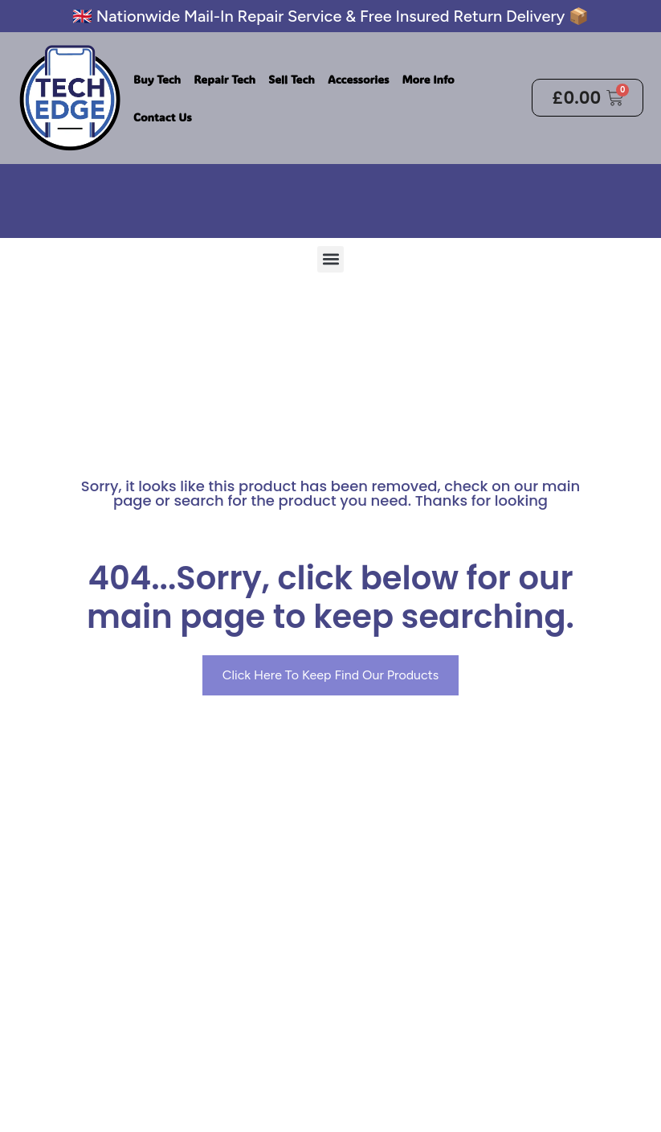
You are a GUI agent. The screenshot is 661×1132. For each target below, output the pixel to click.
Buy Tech (157, 79)
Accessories (358, 79)
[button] (330, 258)
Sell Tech (291, 79)
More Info (428, 79)
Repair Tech (224, 79)
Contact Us (162, 117)
